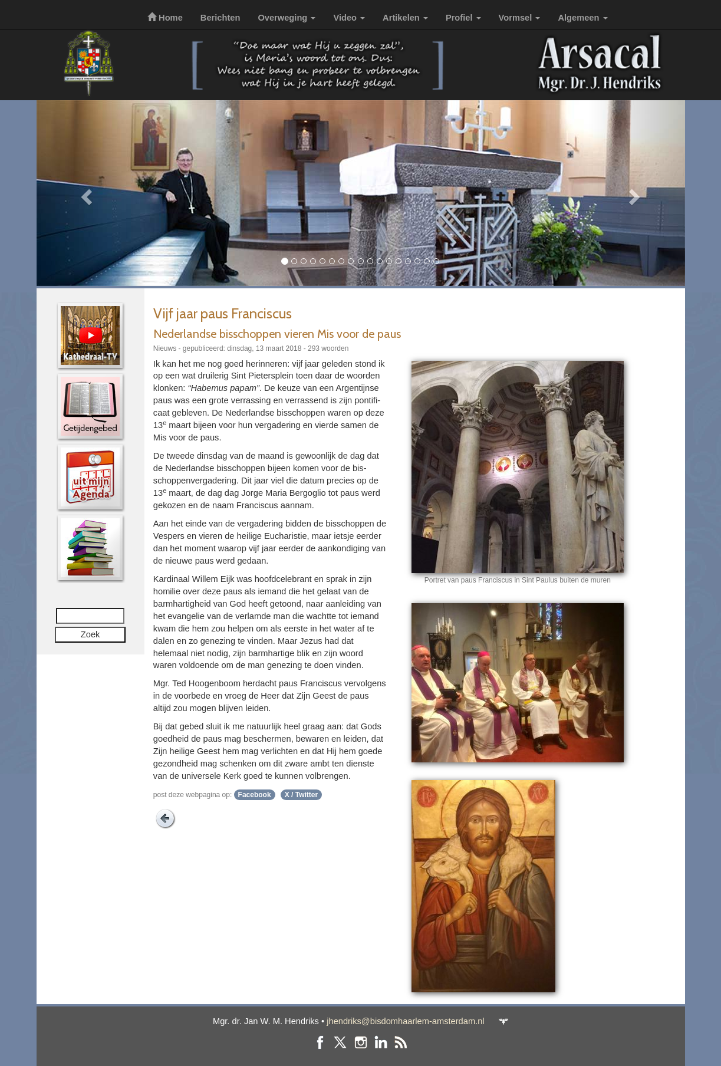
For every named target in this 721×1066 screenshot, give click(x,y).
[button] (85, 193)
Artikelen (405, 17)
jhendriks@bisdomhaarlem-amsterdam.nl (405, 1021)
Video (349, 17)
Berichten (220, 17)
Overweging (286, 17)
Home (165, 17)
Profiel (463, 17)
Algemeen (582, 17)
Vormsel (520, 17)
